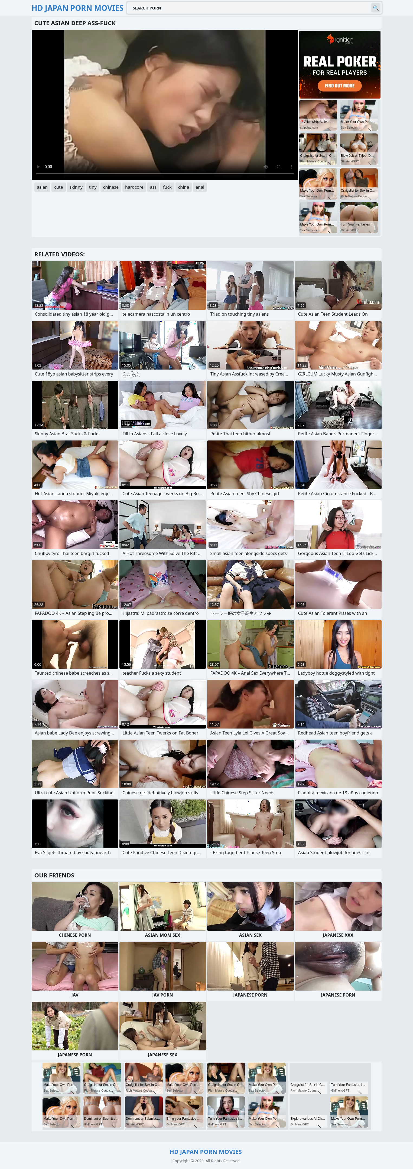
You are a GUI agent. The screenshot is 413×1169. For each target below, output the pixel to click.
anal (200, 187)
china (183, 187)
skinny (76, 187)
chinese (111, 187)
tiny (93, 187)
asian (42, 187)
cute (58, 187)
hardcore (134, 187)
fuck (167, 187)
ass (153, 187)
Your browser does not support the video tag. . (165, 105)
